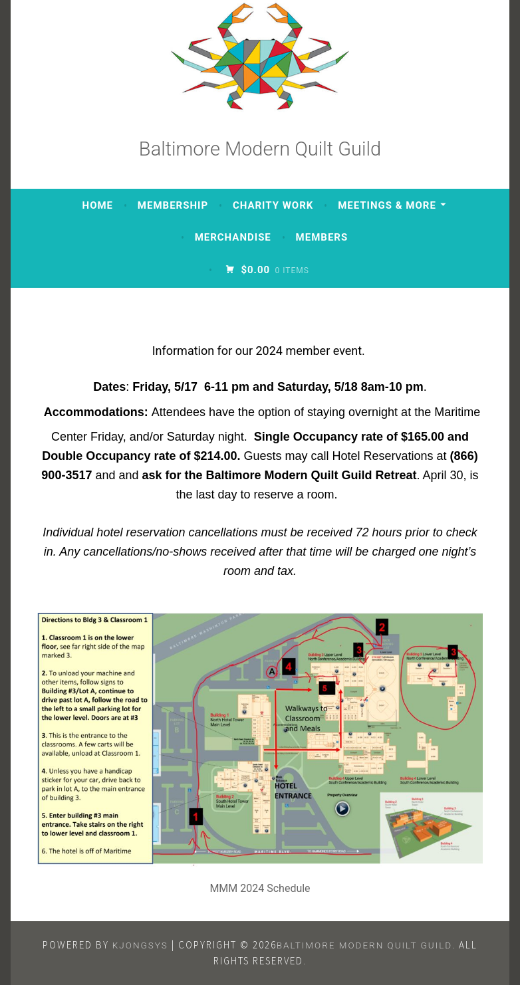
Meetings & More (387, 205)
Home (98, 205)
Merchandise (233, 237)
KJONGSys (140, 945)
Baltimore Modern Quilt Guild (260, 149)
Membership (173, 205)
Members (322, 237)
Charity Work (273, 205)
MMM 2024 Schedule (259, 888)
